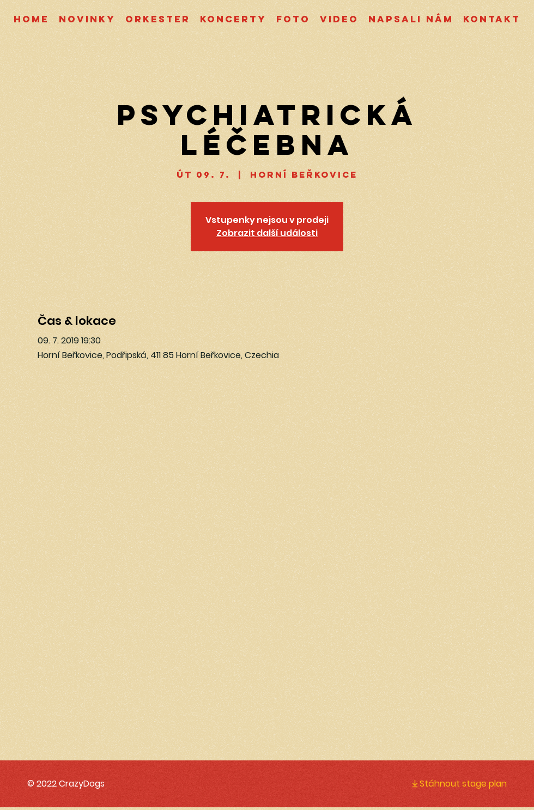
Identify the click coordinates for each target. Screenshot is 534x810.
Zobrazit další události (267, 233)
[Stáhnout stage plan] (450, 783)
